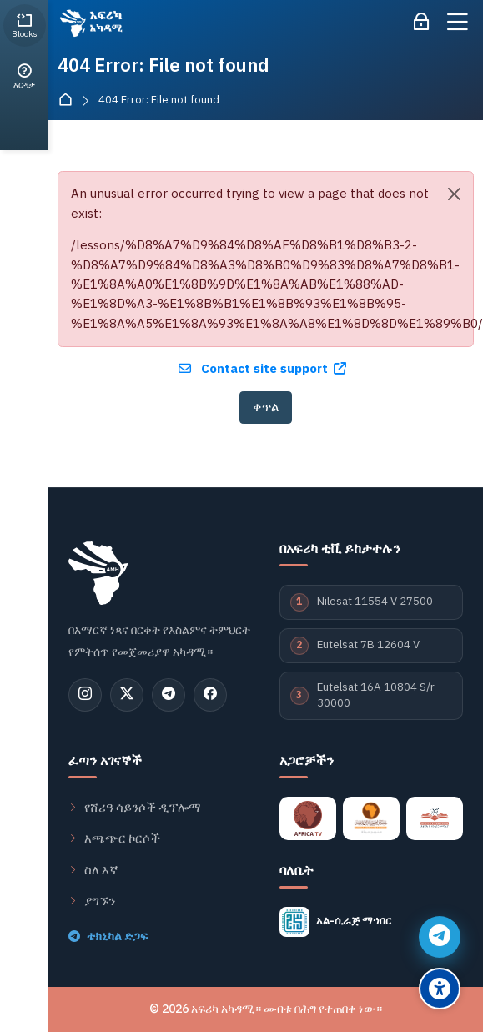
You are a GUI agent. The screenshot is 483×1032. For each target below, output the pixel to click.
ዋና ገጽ (69, 100)
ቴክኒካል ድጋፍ (108, 937)
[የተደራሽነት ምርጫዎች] (439, 988)
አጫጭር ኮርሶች (114, 838)
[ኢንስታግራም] (85, 695)
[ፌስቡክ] (210, 695)
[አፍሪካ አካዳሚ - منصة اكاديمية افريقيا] (90, 22)
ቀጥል (266, 407)
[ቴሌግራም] (168, 695)
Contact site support (262, 369)
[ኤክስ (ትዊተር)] (126, 695)
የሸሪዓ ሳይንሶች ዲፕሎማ (134, 807)
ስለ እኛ (93, 870)
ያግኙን (91, 901)
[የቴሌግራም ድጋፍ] (439, 937)
